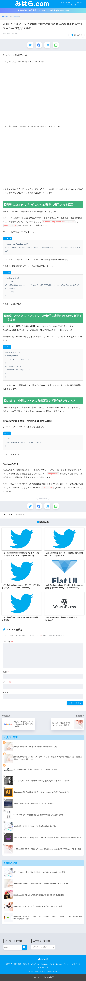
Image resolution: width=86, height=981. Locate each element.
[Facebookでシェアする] (38, 45)
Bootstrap (20, 515)
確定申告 (9, 964)
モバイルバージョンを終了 (43, 978)
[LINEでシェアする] (56, 45)
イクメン (66, 964)
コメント (8, 642)
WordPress (35, 964)
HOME (43, 959)
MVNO (51, 964)
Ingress (59, 964)
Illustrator (44, 964)
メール (7, 683)
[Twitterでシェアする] (30, 45)
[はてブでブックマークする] (47, 45)
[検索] (24, 947)
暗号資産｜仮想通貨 (21, 964)
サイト (6, 693)
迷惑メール (76, 964)
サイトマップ (43, 968)
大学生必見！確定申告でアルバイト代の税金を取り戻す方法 (43, 10)
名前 (6, 672)
